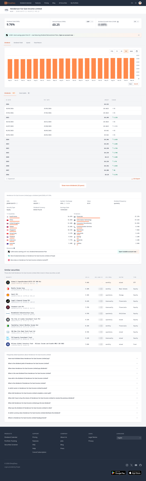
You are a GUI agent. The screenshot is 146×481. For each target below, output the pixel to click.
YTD (112, 51)
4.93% (87, 313)
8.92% (87, 332)
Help (34, 448)
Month (136, 84)
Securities (63, 3)
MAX (131, 51)
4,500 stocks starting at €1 (29, 252)
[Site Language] (132, 2)
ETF (134, 282)
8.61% (87, 301)
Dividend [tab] (7, 43)
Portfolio (74, 3)
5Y (126, 51)
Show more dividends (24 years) (73, 185)
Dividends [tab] (10, 93)
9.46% (87, 282)
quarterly (109, 295)
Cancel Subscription (39, 452)
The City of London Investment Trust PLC (25, 319)
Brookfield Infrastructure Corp (22, 312)
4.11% (87, 319)
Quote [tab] (28, 43)
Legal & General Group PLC (20, 300)
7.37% (87, 307)
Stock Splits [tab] (24, 93)
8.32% (87, 326)
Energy (121, 295)
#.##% (102, 25)
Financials (123, 301)
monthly (108, 282)
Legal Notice (92, 437)
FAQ (33, 445)
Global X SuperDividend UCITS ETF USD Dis (26, 281)
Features (38, 3)
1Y (117, 51)
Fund (134, 344)
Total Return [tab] (38, 43)
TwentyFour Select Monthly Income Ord (24, 325)
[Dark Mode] (135, 3)
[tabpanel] (73, 68)
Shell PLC (14, 294)
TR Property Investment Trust (21, 337)
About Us (64, 437)
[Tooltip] (14, 248)
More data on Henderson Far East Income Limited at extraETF (29, 260)
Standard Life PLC (17, 306)
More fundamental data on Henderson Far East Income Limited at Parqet (33, 256)
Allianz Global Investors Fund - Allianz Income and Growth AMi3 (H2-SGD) (37, 343)
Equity (135, 289)
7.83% (87, 344)
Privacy (90, 441)
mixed (121, 282)
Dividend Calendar (26, 3)
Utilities (122, 313)
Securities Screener (11, 445)
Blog (62, 445)
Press (62, 448)
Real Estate (123, 289)
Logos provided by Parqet (12, 467)
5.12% (87, 338)
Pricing (46, 3)
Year (130, 84)
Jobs (62, 441)
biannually (109, 301)
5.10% (87, 289)
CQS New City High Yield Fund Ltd (23, 331)
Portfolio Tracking (10, 441)
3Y (121, 51)
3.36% (87, 295)
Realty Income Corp (18, 288)
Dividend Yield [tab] (18, 43)
